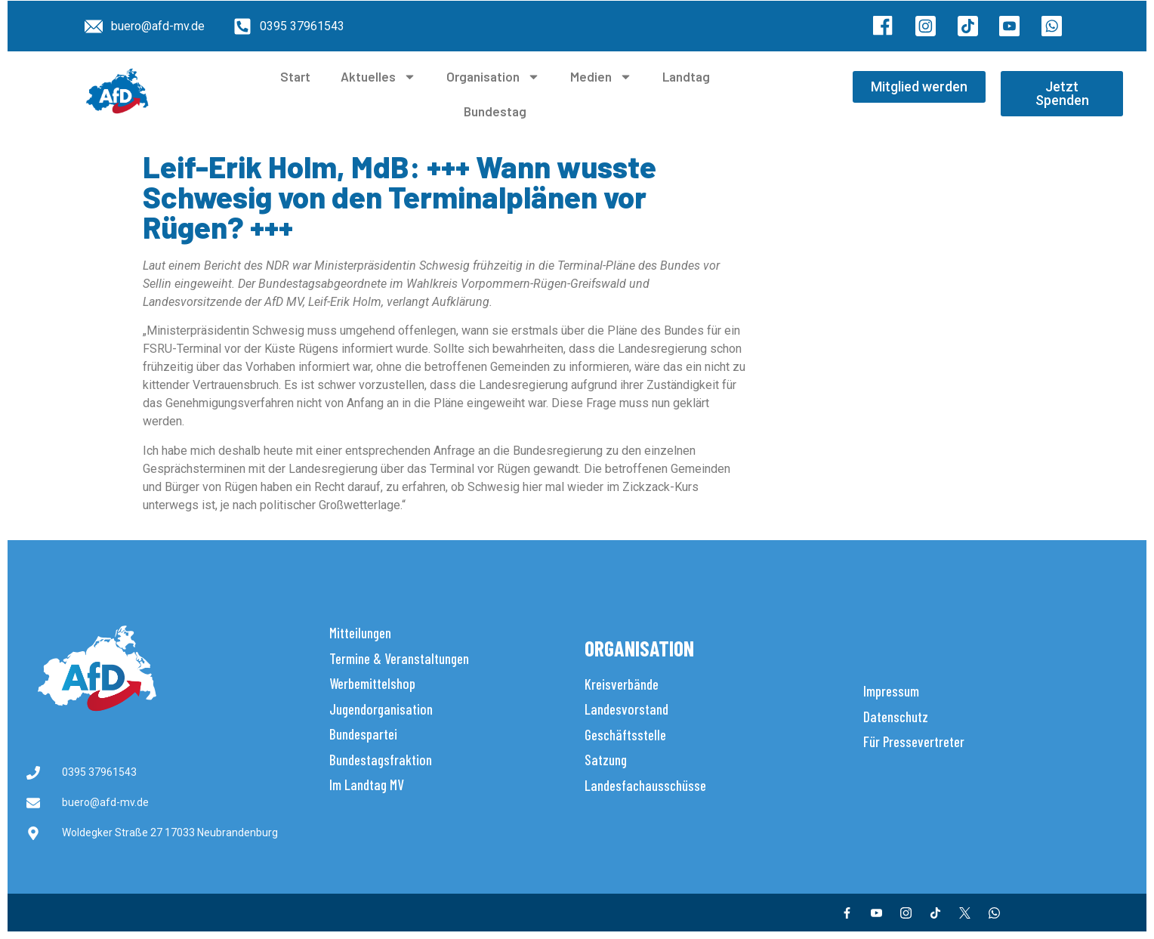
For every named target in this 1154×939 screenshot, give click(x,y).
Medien (601, 77)
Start (295, 76)
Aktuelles (378, 77)
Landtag (686, 76)
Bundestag (495, 111)
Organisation (493, 77)
